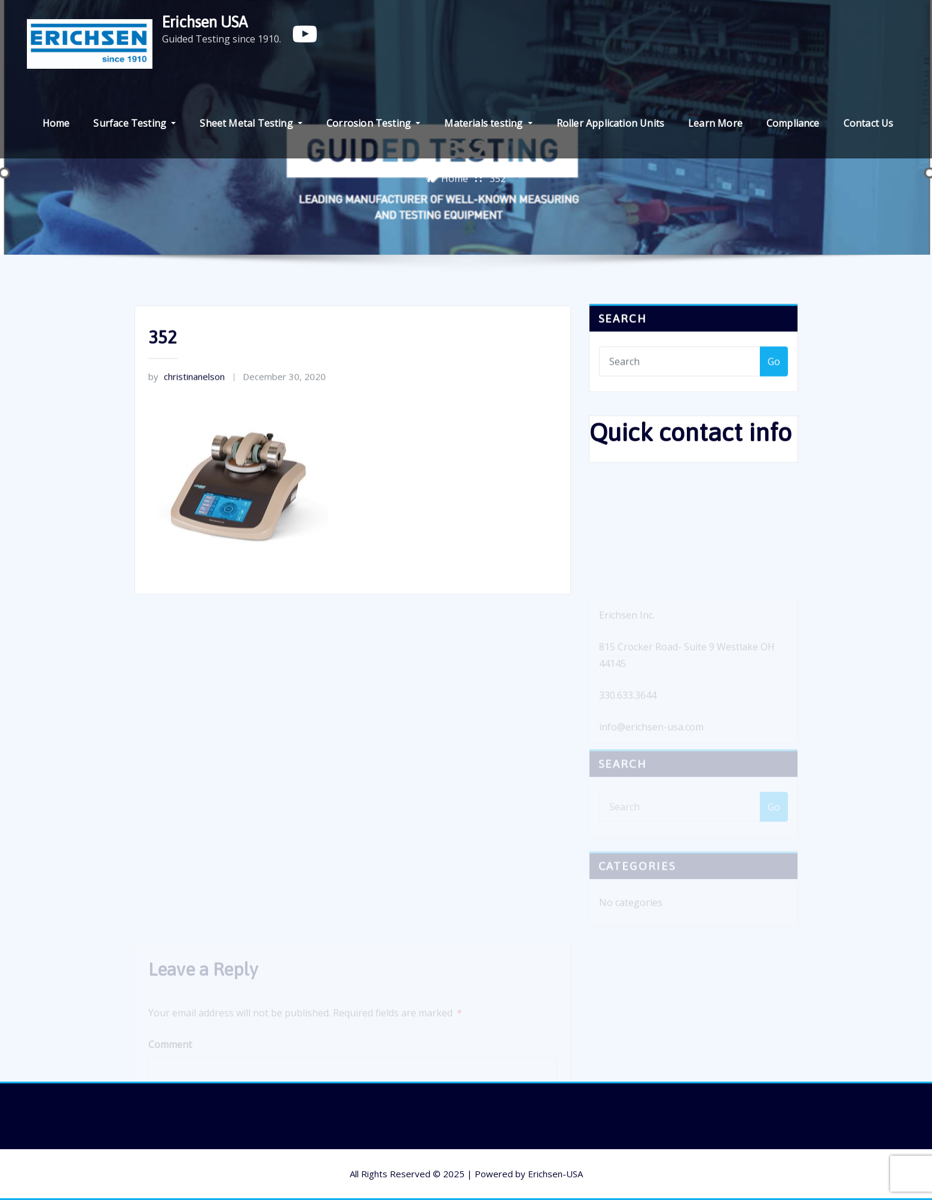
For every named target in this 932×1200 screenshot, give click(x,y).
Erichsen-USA (555, 1174)
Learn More (715, 123)
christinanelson (186, 393)
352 (498, 181)
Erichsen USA (204, 21)
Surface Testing (134, 123)
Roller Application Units (610, 123)
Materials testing (488, 123)
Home (56, 123)
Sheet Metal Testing (251, 123)
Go (774, 366)
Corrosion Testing (373, 123)
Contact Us (869, 123)
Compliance (793, 123)
